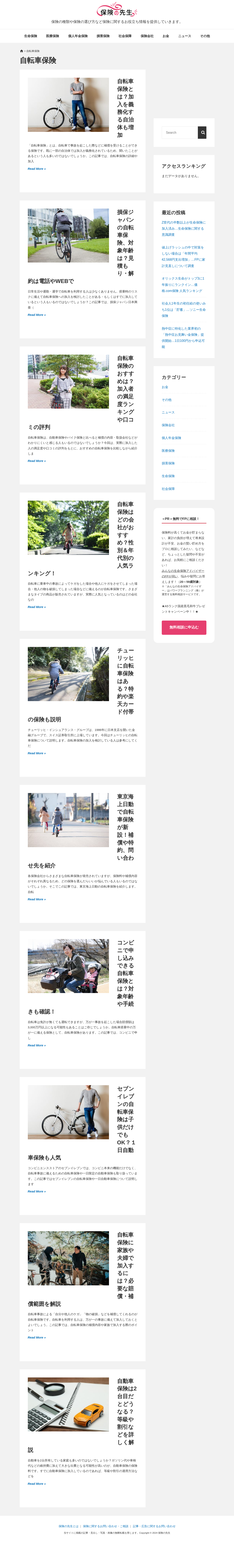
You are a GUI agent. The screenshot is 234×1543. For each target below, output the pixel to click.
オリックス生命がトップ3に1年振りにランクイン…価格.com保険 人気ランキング (183, 284)
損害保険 (103, 36)
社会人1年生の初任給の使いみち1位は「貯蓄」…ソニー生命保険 (184, 309)
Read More (36, 168)
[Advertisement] (184, 85)
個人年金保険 (78, 36)
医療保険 (52, 36)
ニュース (184, 36)
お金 (166, 36)
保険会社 (147, 36)
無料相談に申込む (184, 627)
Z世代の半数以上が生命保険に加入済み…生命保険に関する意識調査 (184, 228)
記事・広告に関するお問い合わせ (154, 1526)
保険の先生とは (69, 1526)
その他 (205, 36)
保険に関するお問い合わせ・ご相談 (105, 1526)
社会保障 (125, 36)
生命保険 (30, 36)
